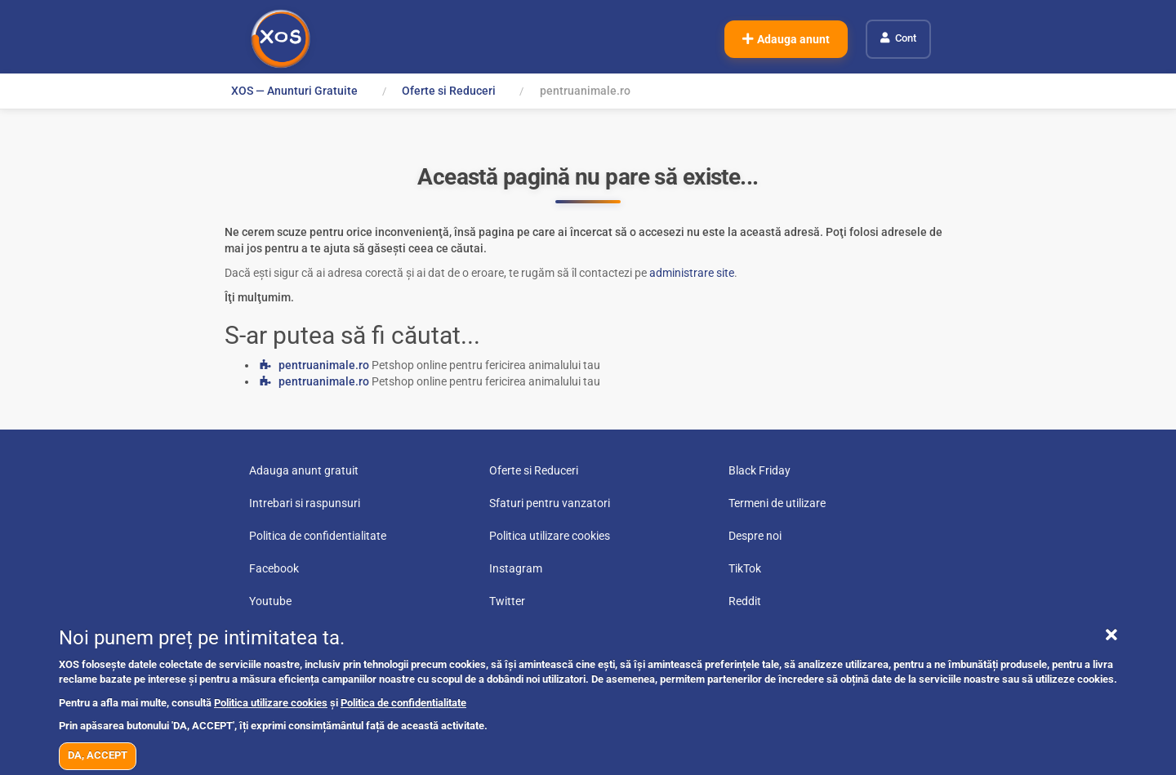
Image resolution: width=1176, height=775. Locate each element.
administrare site (691, 272)
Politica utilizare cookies (270, 703)
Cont (905, 38)
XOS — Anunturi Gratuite (294, 90)
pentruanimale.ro (323, 365)
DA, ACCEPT (97, 755)
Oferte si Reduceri (449, 90)
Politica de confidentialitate (403, 703)
